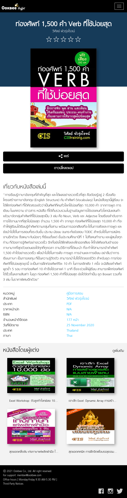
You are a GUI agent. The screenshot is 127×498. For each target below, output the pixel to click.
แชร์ (64, 156)
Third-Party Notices (13, 484)
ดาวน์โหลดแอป (63, 168)
